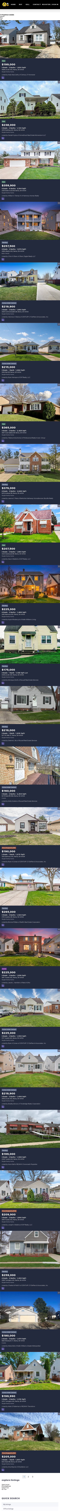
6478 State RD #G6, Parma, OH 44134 (13, 796)
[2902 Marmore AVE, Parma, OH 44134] (30, 584)
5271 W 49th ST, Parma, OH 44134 (12, 735)
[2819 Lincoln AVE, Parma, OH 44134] (30, 1068)
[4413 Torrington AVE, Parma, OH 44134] (30, 1371)
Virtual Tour (5, 1488)
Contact (37, 4)
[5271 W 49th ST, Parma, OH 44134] (30, 705)
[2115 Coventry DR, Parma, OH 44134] (30, 887)
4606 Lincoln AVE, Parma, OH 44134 (13, 69)
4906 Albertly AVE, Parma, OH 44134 (13, 251)
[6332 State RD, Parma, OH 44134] (30, 1431)
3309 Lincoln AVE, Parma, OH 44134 (13, 675)
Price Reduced (6, 1486)
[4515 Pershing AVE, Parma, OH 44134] (30, 100)
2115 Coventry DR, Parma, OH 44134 (13, 917)
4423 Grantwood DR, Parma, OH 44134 (14, 554)
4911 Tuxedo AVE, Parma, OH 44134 (13, 977)
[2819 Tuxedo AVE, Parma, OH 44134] (30, 1189)
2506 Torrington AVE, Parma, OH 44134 (14, 1280)
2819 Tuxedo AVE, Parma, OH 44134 (13, 1219)
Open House (5, 1484)
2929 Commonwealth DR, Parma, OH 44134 (15, 312)
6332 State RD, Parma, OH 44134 (12, 1462)
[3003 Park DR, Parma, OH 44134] (30, 342)
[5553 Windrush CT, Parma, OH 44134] (30, 1310)
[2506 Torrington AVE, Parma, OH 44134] (30, 1250)
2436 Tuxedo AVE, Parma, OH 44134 (13, 1159)
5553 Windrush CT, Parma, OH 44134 (13, 1341)
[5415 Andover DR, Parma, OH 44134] (30, 463)
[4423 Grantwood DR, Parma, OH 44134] (30, 523)
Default (2, 16)
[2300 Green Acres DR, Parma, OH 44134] (30, 160)
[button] (5, 4)
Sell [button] (28, 4)
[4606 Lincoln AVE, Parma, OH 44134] (30, 39)
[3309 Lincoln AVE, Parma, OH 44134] (30, 645)
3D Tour (4, 1489)
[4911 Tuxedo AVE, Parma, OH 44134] (30, 947)
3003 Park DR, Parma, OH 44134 (11, 372)
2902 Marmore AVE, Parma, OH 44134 (13, 614)
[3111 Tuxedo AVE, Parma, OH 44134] (30, 1008)
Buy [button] (20, 4)
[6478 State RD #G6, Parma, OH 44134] (30, 766)
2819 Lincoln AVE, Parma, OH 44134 (13, 1098)
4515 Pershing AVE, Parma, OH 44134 (13, 130)
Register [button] (46, 4)
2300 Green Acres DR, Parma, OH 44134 (14, 190)
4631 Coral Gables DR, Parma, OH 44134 (14, 433)
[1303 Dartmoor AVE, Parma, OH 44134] (30, 826)
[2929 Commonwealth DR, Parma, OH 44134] (30, 281)
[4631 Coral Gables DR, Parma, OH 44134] (30, 402)
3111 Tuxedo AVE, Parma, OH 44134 (13, 1038)
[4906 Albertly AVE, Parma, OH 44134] (30, 221)
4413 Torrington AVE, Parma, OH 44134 (14, 1401)
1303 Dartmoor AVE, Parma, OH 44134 (13, 856)
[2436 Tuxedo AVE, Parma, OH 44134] (30, 1129)
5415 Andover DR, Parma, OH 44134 (13, 493)
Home (13, 4)
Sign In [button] (55, 4)
